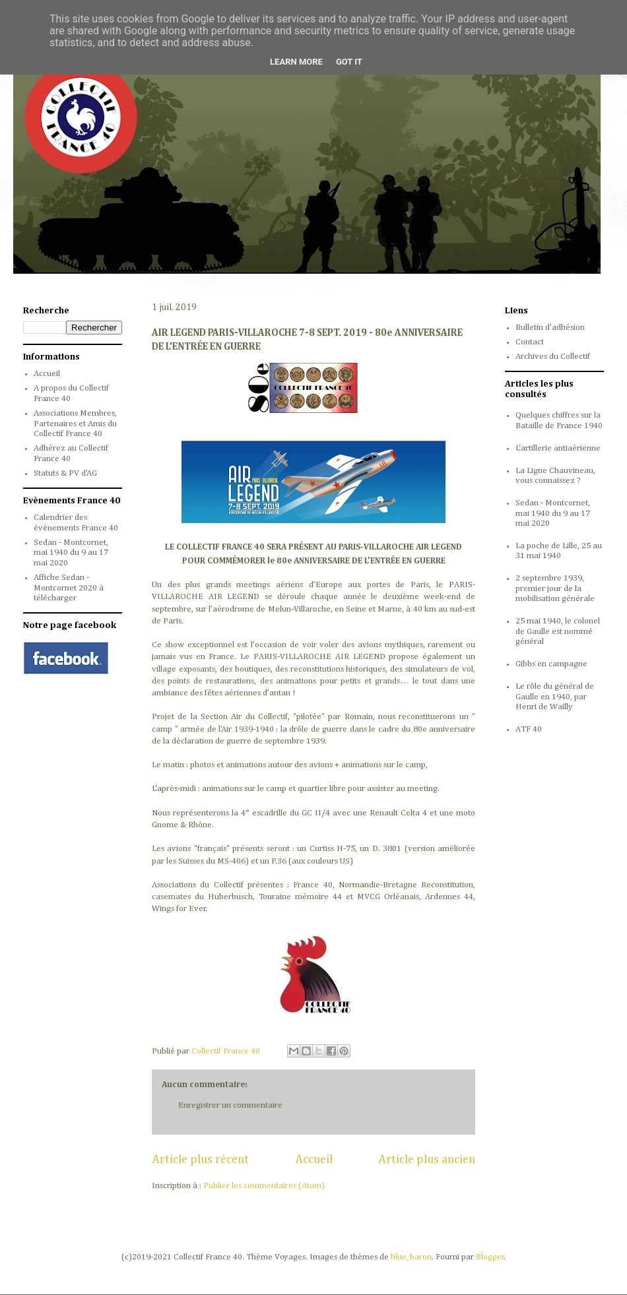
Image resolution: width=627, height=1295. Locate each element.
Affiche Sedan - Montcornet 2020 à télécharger (69, 587)
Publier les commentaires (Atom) (264, 1186)
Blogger (490, 1257)
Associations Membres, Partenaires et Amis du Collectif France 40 (75, 423)
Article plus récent (200, 1160)
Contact (529, 342)
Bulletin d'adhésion (550, 327)
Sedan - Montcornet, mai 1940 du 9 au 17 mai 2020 (71, 552)
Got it (349, 62)
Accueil (314, 1160)
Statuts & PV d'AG (65, 473)
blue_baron (411, 1257)
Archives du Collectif (552, 356)
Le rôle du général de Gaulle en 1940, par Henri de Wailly (554, 696)
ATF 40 (528, 729)
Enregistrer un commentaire (230, 1105)
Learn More (296, 62)
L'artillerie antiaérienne (558, 448)
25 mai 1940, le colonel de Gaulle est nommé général (557, 631)
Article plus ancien (426, 1160)
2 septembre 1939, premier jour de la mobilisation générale (555, 588)
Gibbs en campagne (551, 664)
